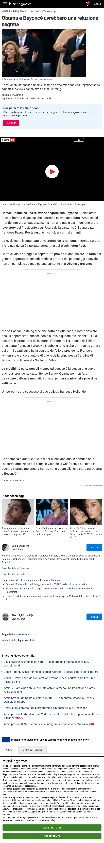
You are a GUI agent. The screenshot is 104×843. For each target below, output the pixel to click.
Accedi (97, 4)
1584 (93, 769)
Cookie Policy (49, 820)
